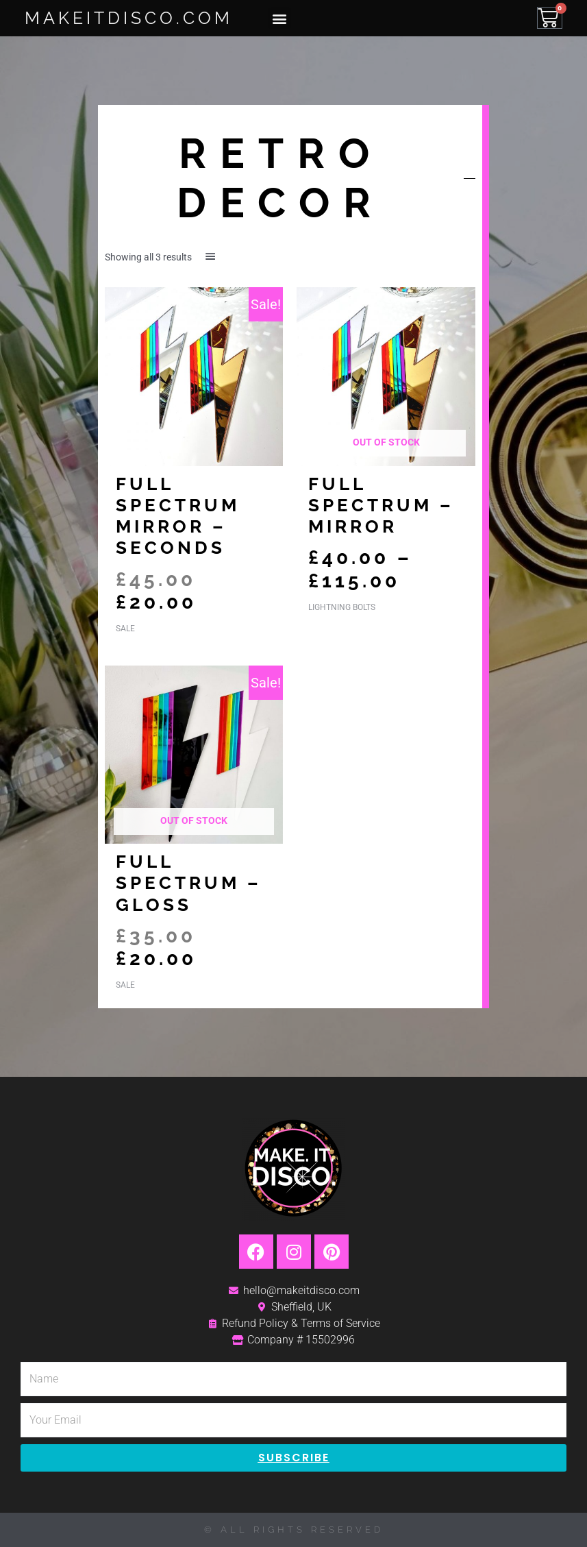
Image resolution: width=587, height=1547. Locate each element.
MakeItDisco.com (129, 18)
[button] (279, 18)
